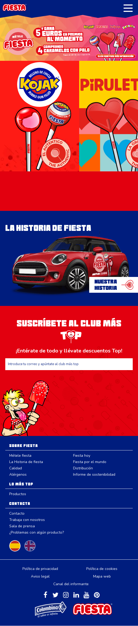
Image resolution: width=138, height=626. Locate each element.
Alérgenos (18, 474)
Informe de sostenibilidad (94, 474)
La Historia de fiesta (26, 461)
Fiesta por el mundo (89, 461)
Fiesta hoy (81, 455)
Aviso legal (40, 576)
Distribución (83, 468)
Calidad (15, 468)
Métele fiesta (20, 455)
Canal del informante (71, 584)
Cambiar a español (15, 546)
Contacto (17, 513)
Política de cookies (101, 568)
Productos (17, 493)
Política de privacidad (40, 568)
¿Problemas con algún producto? (36, 532)
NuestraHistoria (105, 285)
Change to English (30, 546)
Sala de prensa (22, 526)
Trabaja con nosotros (27, 519)
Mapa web (102, 576)
